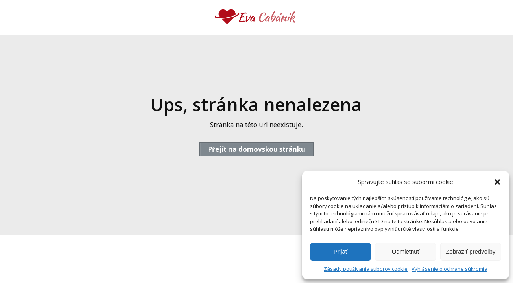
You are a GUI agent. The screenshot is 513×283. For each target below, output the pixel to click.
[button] (497, 182)
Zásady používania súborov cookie (366, 268)
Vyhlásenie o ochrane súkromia (449, 268)
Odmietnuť (406, 251)
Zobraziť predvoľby (470, 251)
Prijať (341, 251)
